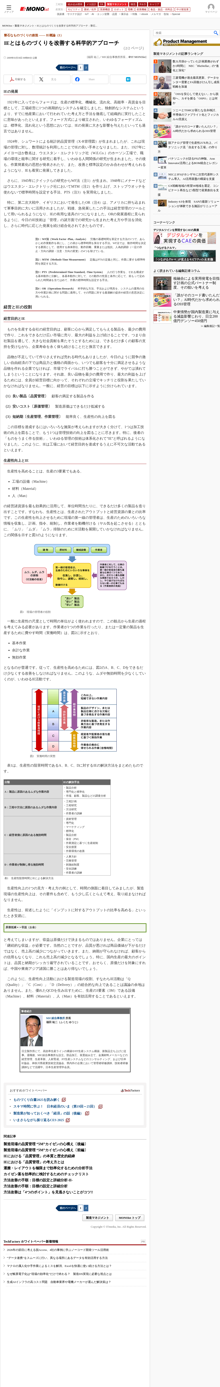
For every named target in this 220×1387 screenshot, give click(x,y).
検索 (216, 33)
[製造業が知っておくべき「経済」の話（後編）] (51, 1113)
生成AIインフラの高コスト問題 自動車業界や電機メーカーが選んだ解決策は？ (59, 1282)
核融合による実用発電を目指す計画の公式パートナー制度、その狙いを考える (196, 283)
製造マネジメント (24, 25)
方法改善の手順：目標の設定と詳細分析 (36, 1186)
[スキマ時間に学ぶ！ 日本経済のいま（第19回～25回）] (57, 1106)
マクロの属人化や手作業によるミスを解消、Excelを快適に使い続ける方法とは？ (59, 1266)
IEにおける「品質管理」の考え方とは (34, 1162)
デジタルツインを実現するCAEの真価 (176, 230)
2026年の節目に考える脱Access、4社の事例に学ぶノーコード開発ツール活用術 (58, 1250)
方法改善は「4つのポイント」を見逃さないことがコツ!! (48, 1192)
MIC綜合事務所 (55, 1018)
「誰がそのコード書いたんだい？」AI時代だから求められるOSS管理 (196, 299)
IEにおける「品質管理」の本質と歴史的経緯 (39, 1156)
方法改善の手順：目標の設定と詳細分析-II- (38, 1180)
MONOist (7, 25)
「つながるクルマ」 (165, 247)
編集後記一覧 (212, 326)
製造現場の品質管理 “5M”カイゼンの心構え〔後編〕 (46, 1144)
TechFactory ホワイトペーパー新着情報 (31, 1241)
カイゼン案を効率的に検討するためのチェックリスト (46, 1174)
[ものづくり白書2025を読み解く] (39, 1100)
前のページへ (68, 67)
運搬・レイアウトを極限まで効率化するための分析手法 (48, 1168)
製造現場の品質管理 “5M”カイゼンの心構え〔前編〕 (46, 1150)
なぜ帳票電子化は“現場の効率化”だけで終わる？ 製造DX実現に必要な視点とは (59, 1274)
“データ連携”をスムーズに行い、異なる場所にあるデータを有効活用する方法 (57, 1258)
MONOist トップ (129, 1217)
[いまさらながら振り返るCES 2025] (41, 1120)
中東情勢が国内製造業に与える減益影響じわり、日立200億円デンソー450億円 (196, 316)
